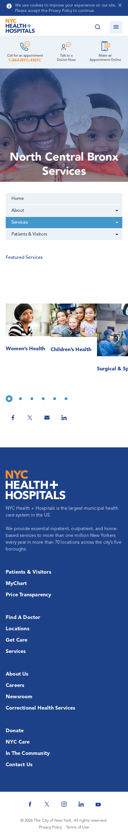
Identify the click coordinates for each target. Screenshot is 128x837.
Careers (15, 685)
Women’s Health (25, 348)
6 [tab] (66, 398)
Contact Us (19, 764)
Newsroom (19, 696)
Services (19, 222)
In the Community (28, 753)
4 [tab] (43, 398)
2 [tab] (20, 398)
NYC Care (18, 742)
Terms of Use (77, 827)
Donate (15, 730)
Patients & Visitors (29, 234)
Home (17, 199)
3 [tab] (31, 398)
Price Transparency (28, 594)
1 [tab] (9, 398)
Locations (17, 628)
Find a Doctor (23, 617)
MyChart (16, 583)
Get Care (17, 640)
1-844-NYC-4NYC (24, 60)
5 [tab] (54, 398)
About (17, 210)
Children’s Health (71, 349)
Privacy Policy (50, 827)
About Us (17, 674)
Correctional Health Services (40, 708)
